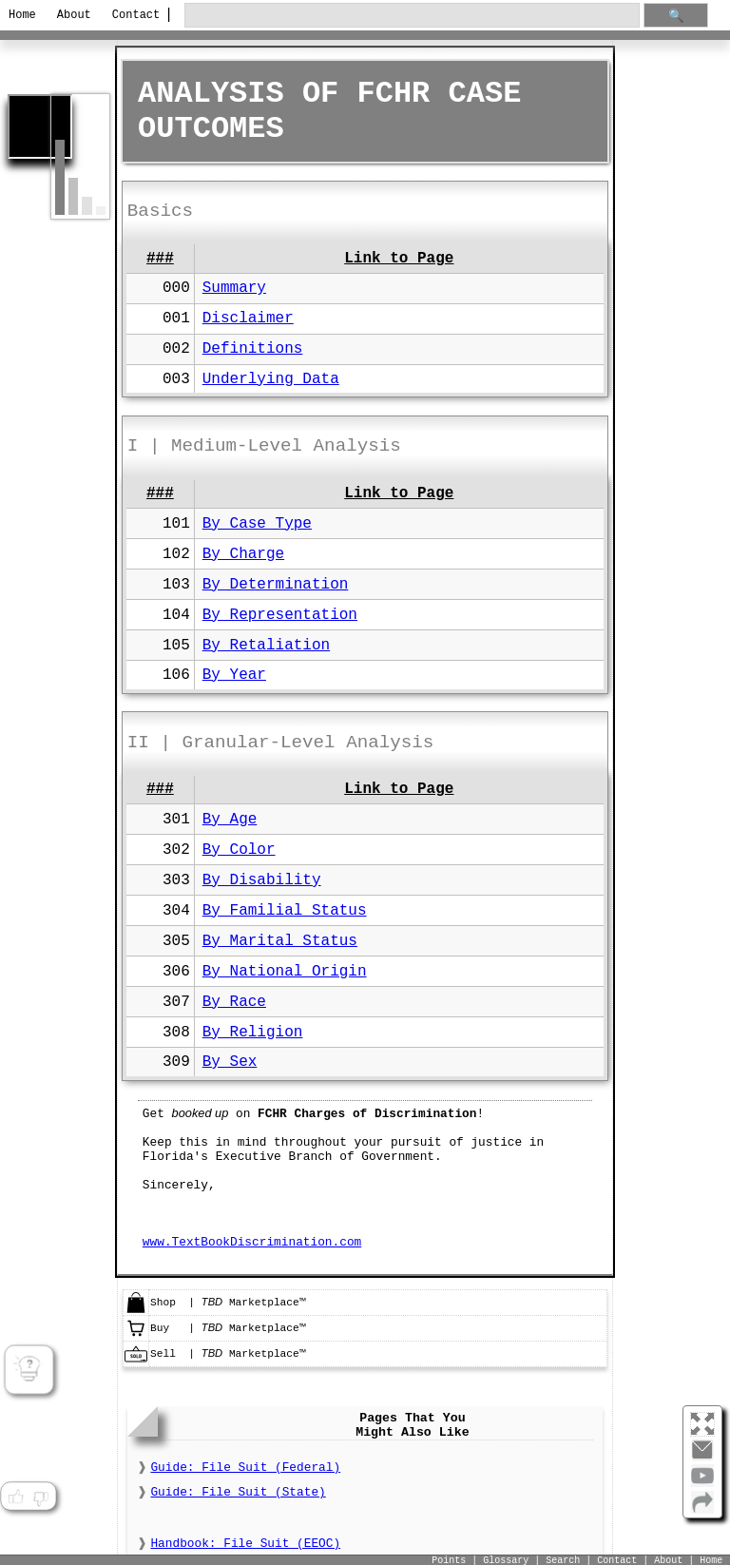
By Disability (261, 880)
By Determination (275, 584)
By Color (239, 850)
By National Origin (284, 971)
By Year (234, 675)
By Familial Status (284, 910)
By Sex (230, 1062)
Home (22, 15)
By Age (230, 819)
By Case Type (257, 523)
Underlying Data (270, 379)
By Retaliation (266, 645)
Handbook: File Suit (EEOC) (245, 1543)
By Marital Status (279, 941)
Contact (132, 15)
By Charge (243, 554)
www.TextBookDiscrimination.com (252, 1242)
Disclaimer (248, 318)
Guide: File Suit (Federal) (245, 1467)
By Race (234, 1002)
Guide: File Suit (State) (237, 1492)
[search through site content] (411, 16)
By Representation (279, 615)
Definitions (252, 348)
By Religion (252, 1032)
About (74, 15)
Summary (234, 288)
